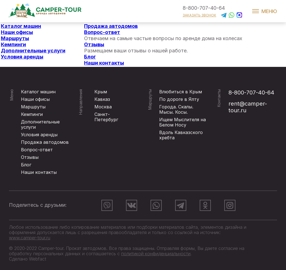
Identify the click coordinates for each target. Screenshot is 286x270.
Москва (103, 107)
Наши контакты (104, 63)
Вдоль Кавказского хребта (181, 135)
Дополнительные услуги (33, 50)
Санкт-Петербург (106, 116)
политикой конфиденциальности (155, 253)
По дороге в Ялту (179, 99)
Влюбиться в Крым (180, 91)
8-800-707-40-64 (204, 8)
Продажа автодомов (111, 26)
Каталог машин (21, 26)
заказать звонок (199, 15)
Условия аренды (22, 57)
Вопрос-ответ (102, 32)
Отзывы (94, 44)
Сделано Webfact (27, 259)
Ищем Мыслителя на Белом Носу (182, 122)
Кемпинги (13, 44)
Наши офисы (17, 32)
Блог (90, 57)
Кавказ (102, 99)
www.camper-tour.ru (29, 237)
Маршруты (15, 38)
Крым (100, 91)
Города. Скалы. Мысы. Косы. (176, 109)
